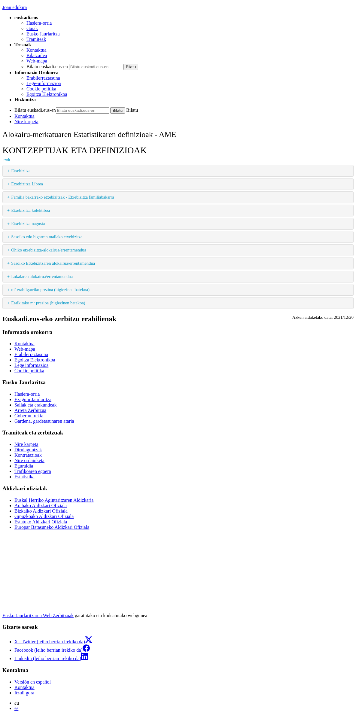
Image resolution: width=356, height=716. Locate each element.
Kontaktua (36, 50)
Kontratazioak (28, 455)
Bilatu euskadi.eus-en (47, 66)
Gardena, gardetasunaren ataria (44, 421)
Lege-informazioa (43, 83)
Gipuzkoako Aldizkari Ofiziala (44, 516)
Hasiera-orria (39, 23)
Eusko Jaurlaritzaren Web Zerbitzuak (38, 615)
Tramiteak (36, 39)
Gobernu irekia (28, 415)
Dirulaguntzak (28, 449)
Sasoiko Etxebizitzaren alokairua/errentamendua (53, 263)
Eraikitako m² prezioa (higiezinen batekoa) (48, 302)
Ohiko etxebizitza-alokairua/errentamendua (48, 250)
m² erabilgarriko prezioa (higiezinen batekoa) (50, 289)
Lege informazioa (31, 365)
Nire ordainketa (29, 460)
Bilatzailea (36, 55)
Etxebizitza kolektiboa (30, 210)
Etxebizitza (21, 170)
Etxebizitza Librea (27, 183)
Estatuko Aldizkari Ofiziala (40, 521)
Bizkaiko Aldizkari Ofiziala (41, 510)
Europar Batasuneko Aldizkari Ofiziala (51, 527)
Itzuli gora (24, 692)
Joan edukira (14, 7)
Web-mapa (36, 60)
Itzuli (6, 160)
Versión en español (32, 681)
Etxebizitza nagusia (28, 223)
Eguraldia (23, 465)
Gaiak (32, 28)
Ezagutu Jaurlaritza (32, 399)
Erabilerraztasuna (43, 78)
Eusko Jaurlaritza (43, 33)
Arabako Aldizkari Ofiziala (40, 505)
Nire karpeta (26, 121)
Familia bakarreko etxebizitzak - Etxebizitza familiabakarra (62, 197)
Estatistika (24, 476)
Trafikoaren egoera (32, 471)
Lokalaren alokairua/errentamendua (42, 276)
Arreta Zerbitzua (30, 410)
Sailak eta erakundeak (35, 404)
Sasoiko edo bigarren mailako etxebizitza (46, 236)
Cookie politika (41, 88)
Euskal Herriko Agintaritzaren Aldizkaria (53, 500)
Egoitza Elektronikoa (46, 94)
